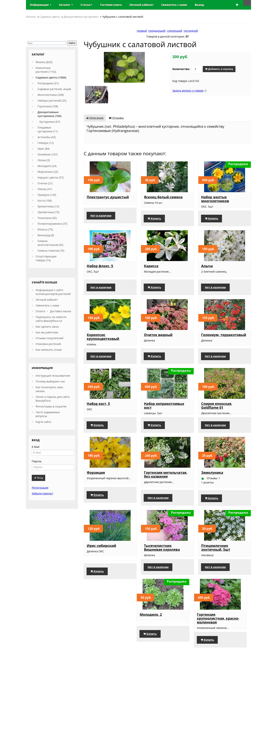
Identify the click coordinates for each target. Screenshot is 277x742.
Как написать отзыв (49, 349)
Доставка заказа (60, 311)
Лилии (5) (44, 160)
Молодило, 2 (98, 630)
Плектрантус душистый (108, 197)
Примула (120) (47, 195)
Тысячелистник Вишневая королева (162, 559)
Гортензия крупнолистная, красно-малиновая (165, 634)
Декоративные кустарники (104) (49, 114)
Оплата (40, 311)
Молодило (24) (47, 166)
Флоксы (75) (45, 229)
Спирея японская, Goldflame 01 (216, 413)
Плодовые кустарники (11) (48, 129)
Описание (94, 118)
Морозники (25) (48, 172)
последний (191, 31)
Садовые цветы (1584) (51, 77)
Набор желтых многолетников (215, 199)
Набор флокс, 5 (100, 269)
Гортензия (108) (48, 106)
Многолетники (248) (51, 95)
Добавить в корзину (219, 69)
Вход (38, 477)
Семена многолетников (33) (50, 243)
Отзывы (116, 118)
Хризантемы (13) (48, 206)
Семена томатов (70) (51, 250)
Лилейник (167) (48, 154)
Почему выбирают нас (50, 381)
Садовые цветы (49, 16)
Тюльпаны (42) (47, 218)
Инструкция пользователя (53, 375)
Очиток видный (158, 338)
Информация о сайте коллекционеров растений (53, 292)
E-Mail (35, 447)
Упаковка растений (48, 344)
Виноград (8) (46, 235)
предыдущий (156, 31)
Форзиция (96, 484)
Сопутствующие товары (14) (46, 258)
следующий (174, 31)
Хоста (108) (45, 200)
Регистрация (40, 487)
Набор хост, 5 (98, 411)
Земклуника (212, 484)
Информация (40, 5)
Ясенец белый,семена (163, 197)
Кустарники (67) (49, 122)
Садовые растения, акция (54, 89)
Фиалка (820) (44, 62)
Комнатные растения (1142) (46, 69)
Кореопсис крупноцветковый (103, 340)
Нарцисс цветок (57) (51, 177)
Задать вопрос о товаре (188, 90)
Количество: (181, 69)
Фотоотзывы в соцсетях (51, 406)
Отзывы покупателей (49, 338)
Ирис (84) (44, 148)
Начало (31, 16)
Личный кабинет (47, 299)
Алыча (207, 269)
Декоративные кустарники (80, 16)
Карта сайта (43, 422)
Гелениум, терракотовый (223, 338)
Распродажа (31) (48, 83)
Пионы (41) (45, 189)
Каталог (66, 5)
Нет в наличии (100, 222)
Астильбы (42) (47, 137)
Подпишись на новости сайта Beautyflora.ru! (51, 319)
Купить (154, 222)
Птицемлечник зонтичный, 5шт (215, 559)
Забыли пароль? (42, 493)
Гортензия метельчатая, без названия (165, 486)
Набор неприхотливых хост (164, 413)
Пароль (37, 461)
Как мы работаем (47, 332)
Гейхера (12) (45, 143)
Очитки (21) (45, 183)
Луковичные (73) (48, 212)
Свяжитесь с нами (47, 305)
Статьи (87, 5)
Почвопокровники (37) (52, 223)
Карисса (151, 269)
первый (142, 31)
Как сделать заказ (47, 326)
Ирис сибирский (101, 557)
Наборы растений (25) (52, 100)
